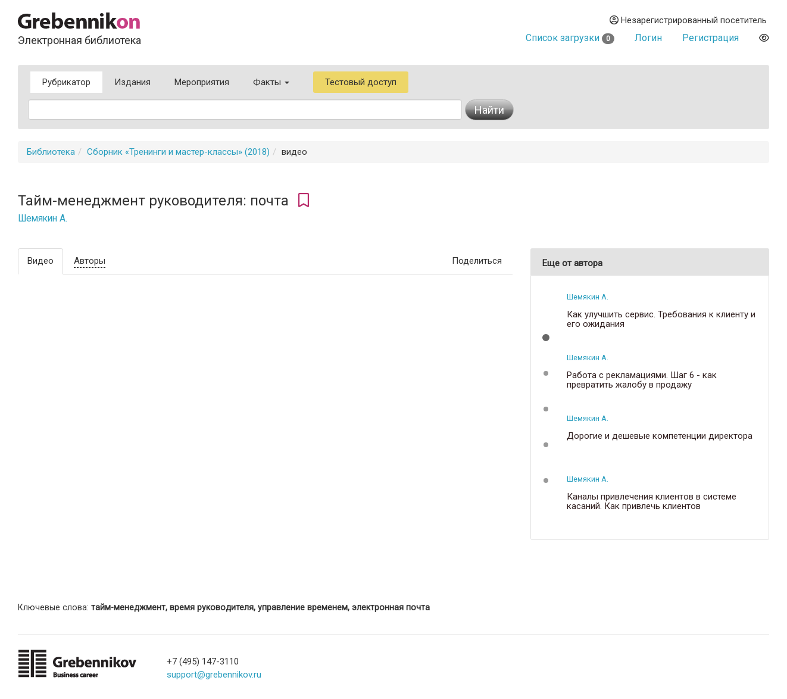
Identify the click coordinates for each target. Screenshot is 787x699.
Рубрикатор (66, 82)
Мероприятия (201, 82)
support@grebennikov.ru (214, 674)
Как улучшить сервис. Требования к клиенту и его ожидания (661, 319)
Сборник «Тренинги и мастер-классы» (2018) (178, 151)
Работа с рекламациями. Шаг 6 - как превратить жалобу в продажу (642, 380)
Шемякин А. (42, 218)
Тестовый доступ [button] (360, 82)
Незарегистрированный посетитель (688, 20)
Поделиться (477, 260)
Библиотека (51, 151)
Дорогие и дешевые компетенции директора (659, 436)
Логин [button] (648, 37)
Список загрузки (570, 37)
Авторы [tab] (89, 260)
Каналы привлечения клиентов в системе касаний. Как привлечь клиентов (651, 501)
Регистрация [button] (710, 37)
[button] (546, 338)
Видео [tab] (40, 260)
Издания (132, 82)
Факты (271, 82)
